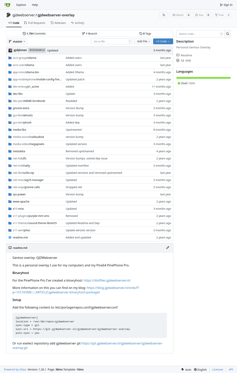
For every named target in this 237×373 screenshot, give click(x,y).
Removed (72, 216)
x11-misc (18, 208)
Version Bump (75, 108)
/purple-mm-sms (31, 216)
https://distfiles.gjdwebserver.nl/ (107, 280)
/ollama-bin (26, 72)
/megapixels (28, 144)
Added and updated (78, 237)
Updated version (76, 144)
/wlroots (23, 115)
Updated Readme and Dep (83, 223)
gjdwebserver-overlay (56, 15)
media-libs (19, 129)
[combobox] (112, 41)
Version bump (75, 115)
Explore (21, 5)
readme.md (20, 237)
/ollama (24, 58)
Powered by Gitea (15, 369)
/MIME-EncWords (29, 101)
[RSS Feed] (163, 15)
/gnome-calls (26, 187)
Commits (34, 33)
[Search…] (227, 33)
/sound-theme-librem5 (35, 223)
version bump (74, 137)
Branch (89, 33)
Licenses (217, 369)
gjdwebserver (23, 15)
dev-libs (18, 94)
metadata (19, 151)
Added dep (73, 122)
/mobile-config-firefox (37, 79)
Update (70, 94)
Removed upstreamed (80, 151)
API (231, 369)
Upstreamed (74, 129)
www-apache (21, 201)
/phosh (22, 122)
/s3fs (19, 158)
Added (70, 86)
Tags (145, 33)
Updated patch (75, 79)
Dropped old (74, 187)
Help (35, 5)
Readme (184, 55)
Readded (71, 101)
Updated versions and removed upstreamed (94, 173)
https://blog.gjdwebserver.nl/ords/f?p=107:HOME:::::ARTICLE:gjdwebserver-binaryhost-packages (75, 290)
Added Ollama (75, 72)
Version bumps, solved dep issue (86, 158)
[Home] (7, 4)
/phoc (21, 230)
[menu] (186, 369)
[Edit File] (168, 247)
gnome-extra (21, 108)
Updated (52, 50)
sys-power (19, 194)
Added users (74, 58)
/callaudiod (28, 137)
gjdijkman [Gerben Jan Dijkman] (20, 50)
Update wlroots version (81, 230)
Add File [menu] (143, 41)
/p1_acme (26, 86)
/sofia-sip (23, 173)
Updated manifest (77, 165)
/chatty (21, 165)
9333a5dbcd (37, 50)
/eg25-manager (28, 180)
